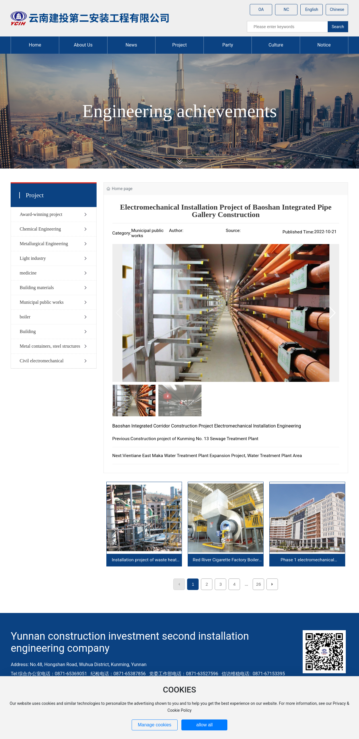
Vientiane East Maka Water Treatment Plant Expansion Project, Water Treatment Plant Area (212, 455)
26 (258, 584)
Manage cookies (154, 724)
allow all (204, 724)
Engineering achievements (179, 111)
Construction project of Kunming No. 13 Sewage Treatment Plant (194, 438)
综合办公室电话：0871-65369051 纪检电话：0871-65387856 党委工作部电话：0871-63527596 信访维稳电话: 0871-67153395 (151, 673)
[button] (332, 313)
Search (338, 26)
